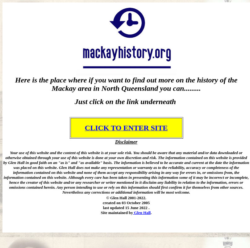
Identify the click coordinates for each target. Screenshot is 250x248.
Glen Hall (142, 212)
